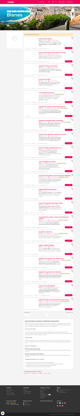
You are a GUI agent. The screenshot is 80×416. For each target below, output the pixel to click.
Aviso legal (58, 414)
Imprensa (8, 391)
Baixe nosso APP (27, 401)
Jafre (49, 373)
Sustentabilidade (10, 393)
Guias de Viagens (27, 393)
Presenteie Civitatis (10, 394)
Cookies (72, 414)
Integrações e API (44, 394)
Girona (45, 373)
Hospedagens (43, 396)
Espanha (9, 11)
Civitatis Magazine (27, 391)
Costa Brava (27, 11)
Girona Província (21, 11)
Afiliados (42, 391)
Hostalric (40, 373)
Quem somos (9, 390)
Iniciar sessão (61, 2)
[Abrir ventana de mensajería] (2, 413)
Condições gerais (52, 414)
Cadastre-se (69, 2)
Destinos (25, 390)
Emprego (42, 397)
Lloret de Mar (27, 373)
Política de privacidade (65, 414)
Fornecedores (43, 390)
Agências (42, 393)
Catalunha (14, 11)
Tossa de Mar (34, 373)
